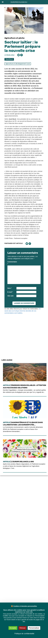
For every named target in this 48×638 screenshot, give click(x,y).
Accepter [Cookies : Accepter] (13, 628)
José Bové (9, 59)
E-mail (10, 292)
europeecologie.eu (19, 2)
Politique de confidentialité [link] (24, 633)
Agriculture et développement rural (18, 64)
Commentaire (11, 263)
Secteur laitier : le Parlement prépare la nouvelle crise (22, 46)
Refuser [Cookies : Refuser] (22, 628)
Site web (10, 296)
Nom (9, 288)
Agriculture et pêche (14, 38)
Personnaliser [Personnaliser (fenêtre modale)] (34, 628)
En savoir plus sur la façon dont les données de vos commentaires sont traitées (22, 311)
